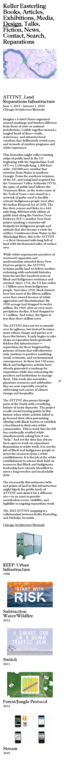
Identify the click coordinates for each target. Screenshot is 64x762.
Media (44, 18)
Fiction (12, 30)
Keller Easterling (24, 6)
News (31, 30)
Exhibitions (18, 18)
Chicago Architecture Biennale (24, 525)
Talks (31, 24)
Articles (32, 12)
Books (11, 12)
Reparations (18, 42)
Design (12, 24)
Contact (13, 36)
